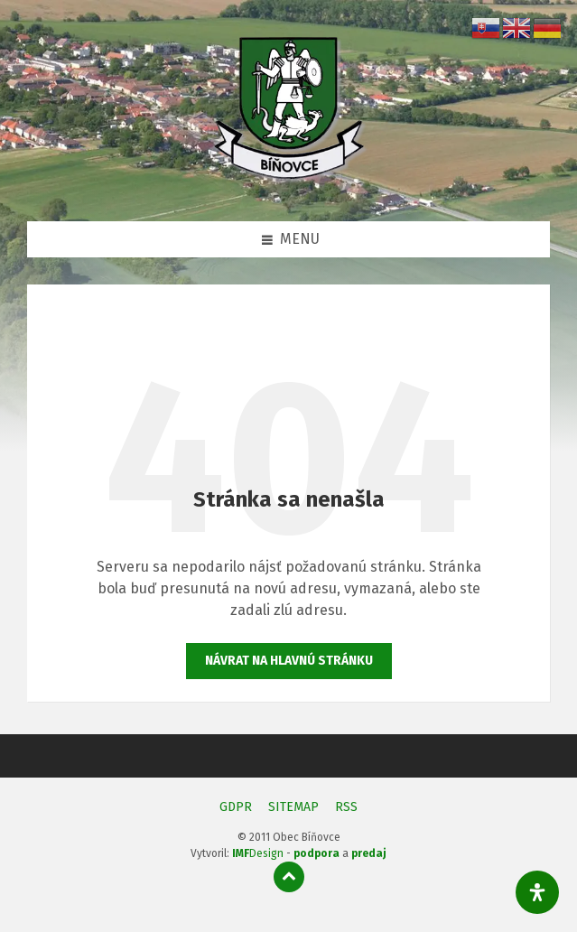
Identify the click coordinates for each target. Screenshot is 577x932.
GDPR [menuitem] (235, 807)
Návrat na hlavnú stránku (289, 660)
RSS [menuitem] (346, 807)
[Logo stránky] (289, 184)
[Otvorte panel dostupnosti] (537, 892)
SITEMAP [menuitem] (293, 807)
